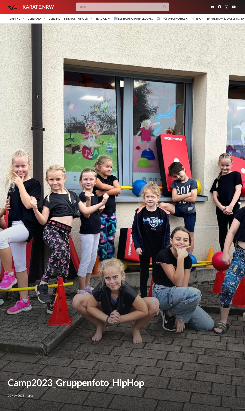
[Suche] (122, 7)
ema (30, 395)
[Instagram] (226, 6)
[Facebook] (219, 6)
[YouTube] (233, 6)
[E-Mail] (212, 6)
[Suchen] (164, 7)
